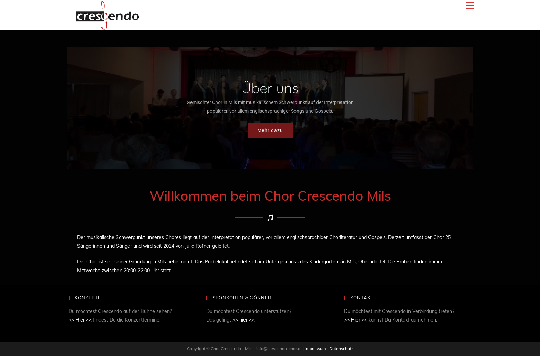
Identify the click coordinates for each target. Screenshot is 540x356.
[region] (270, 108)
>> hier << (243, 320)
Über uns (270, 87)
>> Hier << (80, 320)
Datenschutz (341, 348)
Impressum (316, 348)
